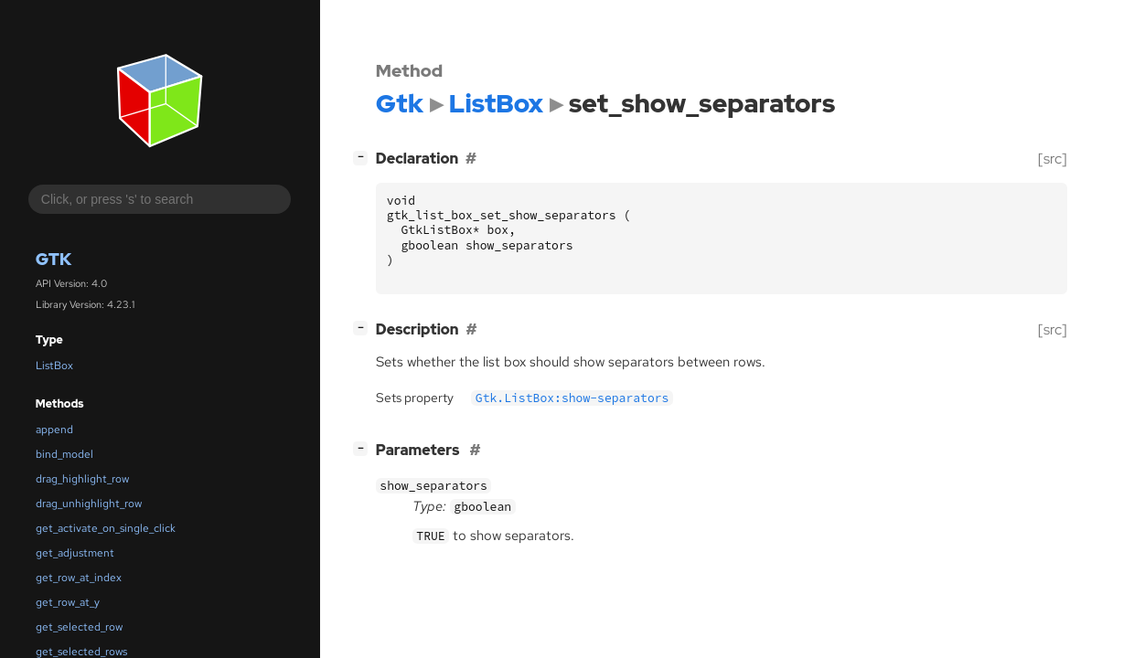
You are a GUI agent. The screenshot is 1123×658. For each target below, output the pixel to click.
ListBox (54, 365)
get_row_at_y (68, 602)
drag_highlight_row (82, 479)
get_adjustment (75, 553)
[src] (1052, 158)
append (54, 429)
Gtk (53, 259)
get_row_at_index (79, 577)
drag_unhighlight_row (89, 503)
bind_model (64, 454)
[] (364, 156)
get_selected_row (79, 627)
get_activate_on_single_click (106, 528)
